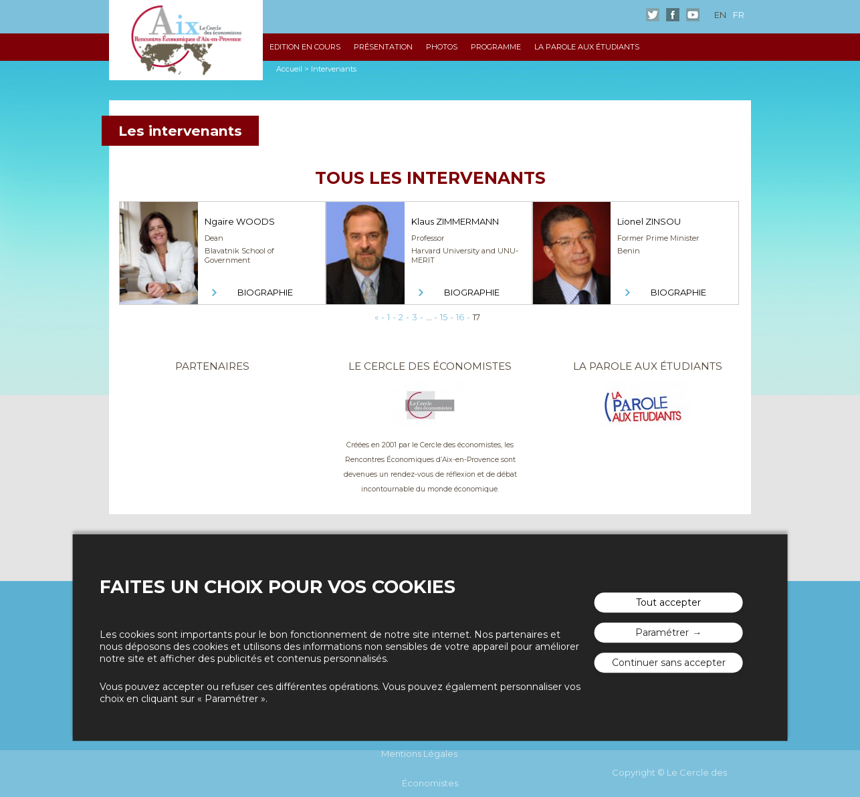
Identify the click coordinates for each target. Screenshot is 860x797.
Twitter (652, 14)
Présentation (383, 46)
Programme (496, 46)
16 (460, 317)
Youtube (693, 14)
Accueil (289, 69)
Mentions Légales (419, 753)
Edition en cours (305, 46)
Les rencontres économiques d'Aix (186, 40)
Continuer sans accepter (669, 663)
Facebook (672, 14)
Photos (441, 46)
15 (443, 317)
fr (738, 14)
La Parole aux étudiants (586, 46)
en (720, 14)
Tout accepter (668, 602)
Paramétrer (662, 633)
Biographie (265, 292)
